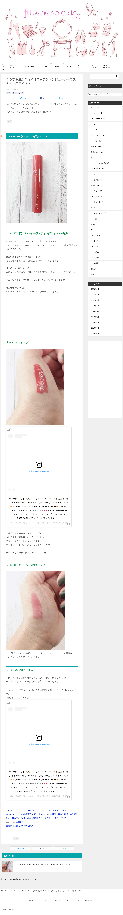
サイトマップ (89, 900)
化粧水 (96, 252)
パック (96, 247)
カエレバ (20, 822)
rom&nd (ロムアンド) (16, 523)
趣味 (93, 274)
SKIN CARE (12, 66)
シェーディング (100, 119)
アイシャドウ (99, 169)
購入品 (93, 269)
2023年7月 (95, 295)
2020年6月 (95, 333)
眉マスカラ (98, 180)
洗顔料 (96, 258)
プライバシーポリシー (72, 900)
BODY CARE (94, 66)
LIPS (57, 66)
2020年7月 (95, 328)
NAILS (69, 66)
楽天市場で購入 (13, 826)
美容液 (96, 263)
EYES (45, 66)
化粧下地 (97, 141)
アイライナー (99, 174)
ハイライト (98, 130)
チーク (96, 124)
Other (119, 66)
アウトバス (98, 191)
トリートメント (100, 202)
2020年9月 (95, 317)
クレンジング (99, 241)
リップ (16, 838)
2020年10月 (95, 311)
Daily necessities (106, 66)
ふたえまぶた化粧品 (101, 163)
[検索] (104, 76)
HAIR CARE (79, 66)
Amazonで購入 (27, 826)
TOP (10, 891)
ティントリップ (18, 93)
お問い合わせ (55, 900)
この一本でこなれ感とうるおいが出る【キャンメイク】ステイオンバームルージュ (43, 865)
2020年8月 (95, 322)
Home (31, 900)
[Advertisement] (42, 315)
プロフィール (41, 900)
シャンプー (98, 196)
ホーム (3, 66)
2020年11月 (95, 306)
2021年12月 (95, 300)
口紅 (95, 219)
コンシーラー (99, 113)
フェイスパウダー (100, 135)
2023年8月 (95, 289)
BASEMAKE (29, 66)
